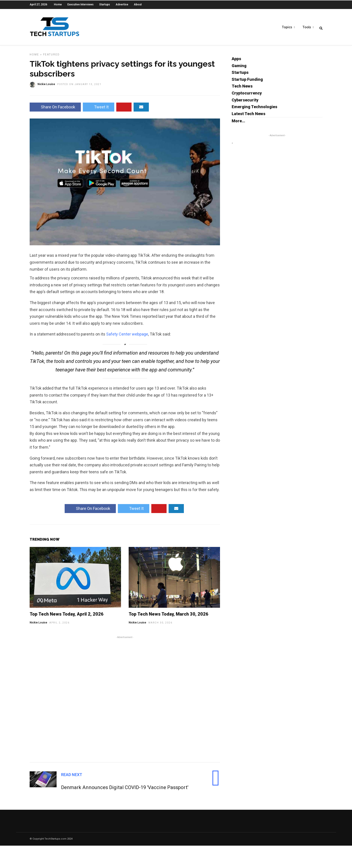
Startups (104, 4)
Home (58, 4)
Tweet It (98, 110)
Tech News (242, 89)
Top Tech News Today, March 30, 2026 (168, 617)
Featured (51, 57)
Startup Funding (247, 82)
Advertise (122, 4)
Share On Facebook (55, 110)
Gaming (239, 69)
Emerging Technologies (254, 110)
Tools (306, 27)
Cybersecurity (245, 103)
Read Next (71, 778)
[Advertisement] (125, 702)
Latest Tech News (248, 117)
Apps (236, 62)
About (138, 4)
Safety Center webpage (127, 337)
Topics (287, 27)
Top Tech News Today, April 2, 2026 (66, 617)
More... (238, 124)
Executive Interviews (80, 4)
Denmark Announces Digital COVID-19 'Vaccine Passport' (124, 791)
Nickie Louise (38, 625)
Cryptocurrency (247, 96)
